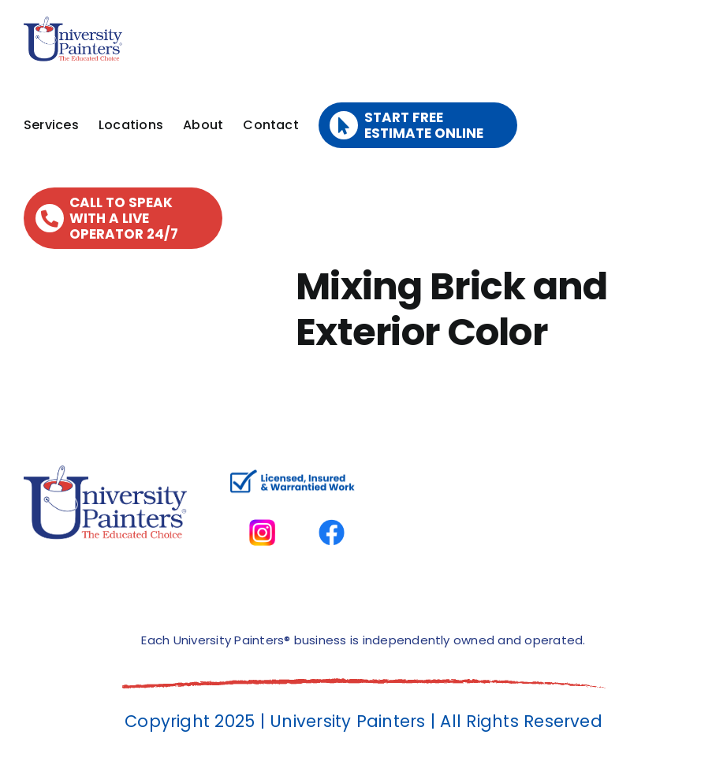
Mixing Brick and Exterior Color (451, 309)
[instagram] (262, 506)
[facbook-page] (332, 506)
